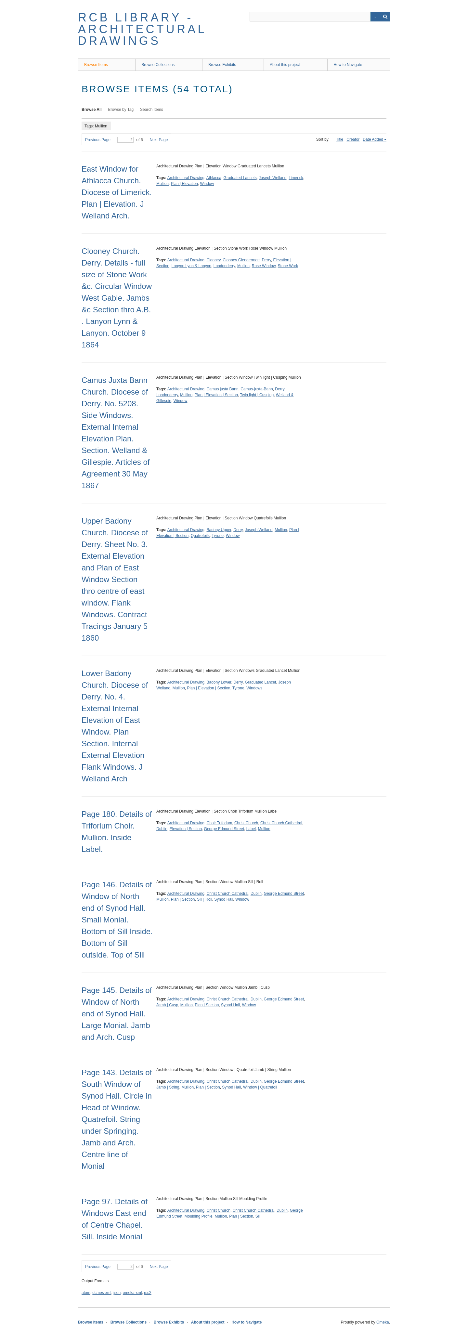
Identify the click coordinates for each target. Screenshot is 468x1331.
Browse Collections (158, 64)
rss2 (147, 1292)
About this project (285, 64)
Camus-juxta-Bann (256, 389)
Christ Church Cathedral (281, 823)
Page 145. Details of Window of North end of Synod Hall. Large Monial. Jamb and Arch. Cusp (117, 1013)
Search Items (151, 109)
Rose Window (264, 266)
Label (251, 829)
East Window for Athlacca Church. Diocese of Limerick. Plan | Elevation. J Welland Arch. (117, 192)
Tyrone (218, 535)
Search (385, 16)
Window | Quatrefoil (260, 1087)
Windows (254, 688)
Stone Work (288, 266)
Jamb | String (167, 1087)
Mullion (162, 183)
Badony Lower (219, 682)
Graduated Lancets (240, 178)
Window (207, 183)
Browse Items (96, 64)
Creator (352, 139)
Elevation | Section (186, 829)
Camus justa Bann (223, 389)
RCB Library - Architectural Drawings (142, 29)
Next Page (159, 139)
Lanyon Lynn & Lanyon (191, 266)
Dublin (161, 829)
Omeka (382, 1322)
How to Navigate (347, 64)
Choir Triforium (219, 823)
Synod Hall (223, 899)
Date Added (373, 139)
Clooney (214, 260)
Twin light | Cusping (257, 395)
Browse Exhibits (222, 64)
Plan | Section (183, 899)
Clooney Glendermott (241, 260)
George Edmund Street (224, 829)
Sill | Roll (204, 899)
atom (86, 1292)
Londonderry (224, 266)
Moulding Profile (199, 1216)
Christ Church (246, 823)
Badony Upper (219, 530)
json (117, 1292)
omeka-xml (132, 1292)
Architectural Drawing (185, 178)
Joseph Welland (272, 178)
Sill (258, 1216)
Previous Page (97, 139)
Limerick (296, 178)
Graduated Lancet (260, 682)
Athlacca (213, 178)
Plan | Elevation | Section (216, 395)
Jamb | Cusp (167, 1005)
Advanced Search (375, 16)
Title (339, 139)
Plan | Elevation (184, 183)
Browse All (92, 109)
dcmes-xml (101, 1292)
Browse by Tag (121, 109)
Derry (266, 260)
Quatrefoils (200, 535)
